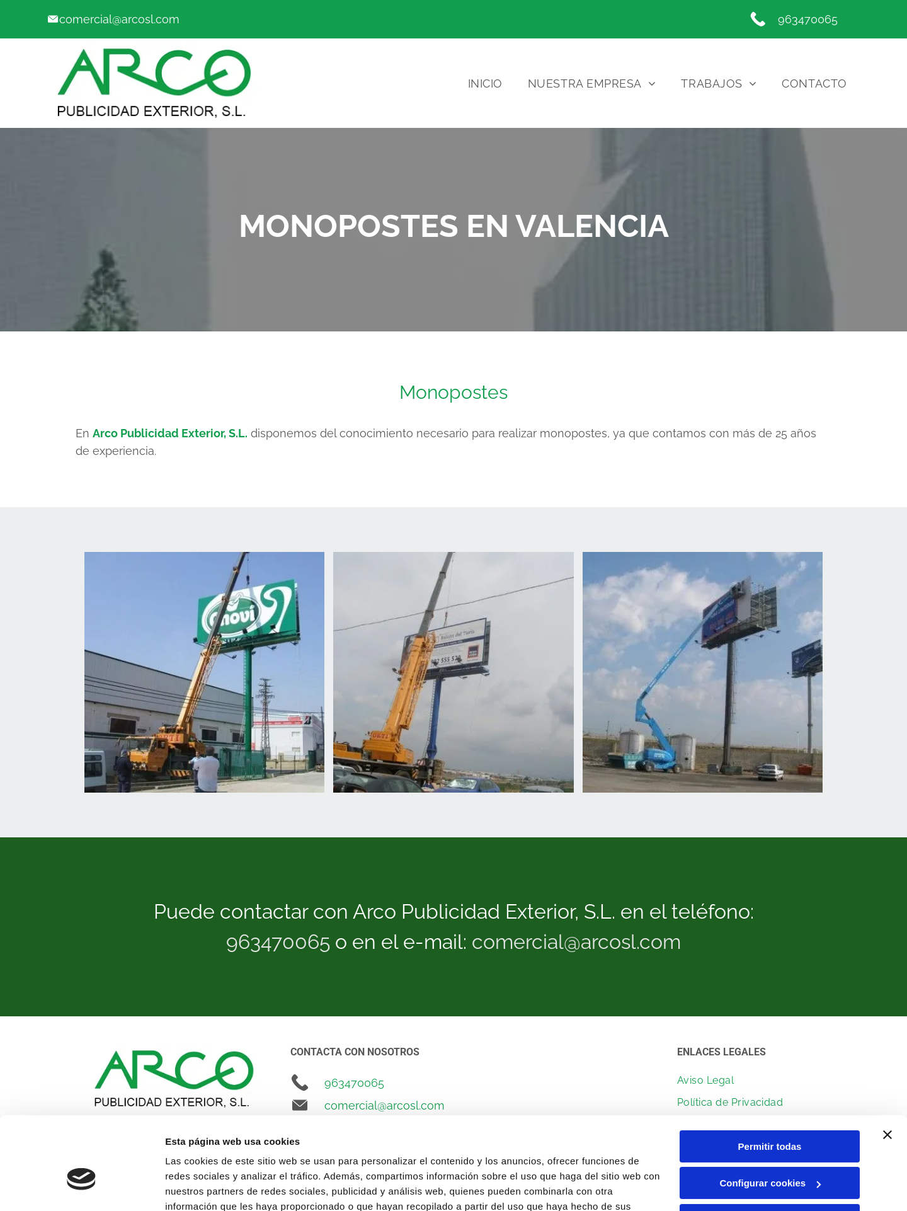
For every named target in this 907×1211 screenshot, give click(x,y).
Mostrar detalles (202, 1186)
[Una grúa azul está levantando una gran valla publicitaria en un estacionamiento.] (703, 672)
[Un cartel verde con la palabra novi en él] (204, 672)
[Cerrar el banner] (887, 1064)
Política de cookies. (257, 1151)
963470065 (808, 19)
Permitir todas (770, 1076)
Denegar (770, 1150)
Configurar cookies (770, 1113)
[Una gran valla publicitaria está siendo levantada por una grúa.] (453, 672)
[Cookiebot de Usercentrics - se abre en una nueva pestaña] (81, 1186)
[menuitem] (485, 83)
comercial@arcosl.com (119, 19)
